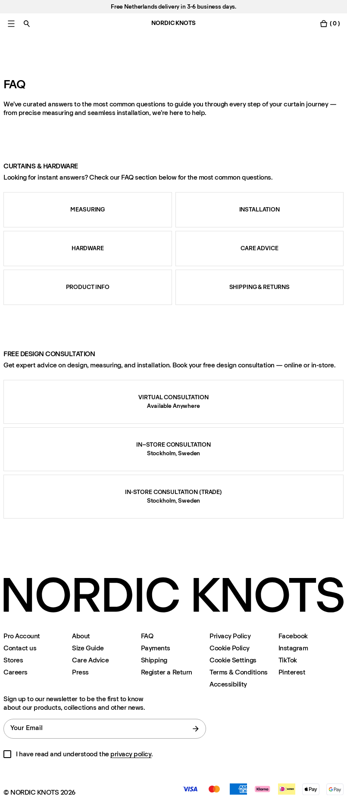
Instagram (293, 648)
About (81, 636)
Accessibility (228, 684)
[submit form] (195, 728)
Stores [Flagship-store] (13, 660)
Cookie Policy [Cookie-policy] (229, 648)
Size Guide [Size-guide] (87, 648)
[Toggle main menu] (11, 23)
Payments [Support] (155, 648)
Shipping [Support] (154, 660)
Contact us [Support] (19, 648)
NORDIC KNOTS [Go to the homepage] (173, 23)
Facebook (293, 636)
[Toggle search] (26, 23)
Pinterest (292, 672)
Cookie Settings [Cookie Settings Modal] (232, 660)
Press (80, 672)
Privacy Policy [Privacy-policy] (229, 636)
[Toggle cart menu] (329, 23)
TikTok (287, 660)
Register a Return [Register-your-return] (166, 672)
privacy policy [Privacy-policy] (130, 754)
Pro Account (21, 636)
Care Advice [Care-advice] (90, 660)
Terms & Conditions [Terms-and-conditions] (238, 672)
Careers (15, 672)
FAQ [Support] (147, 636)
